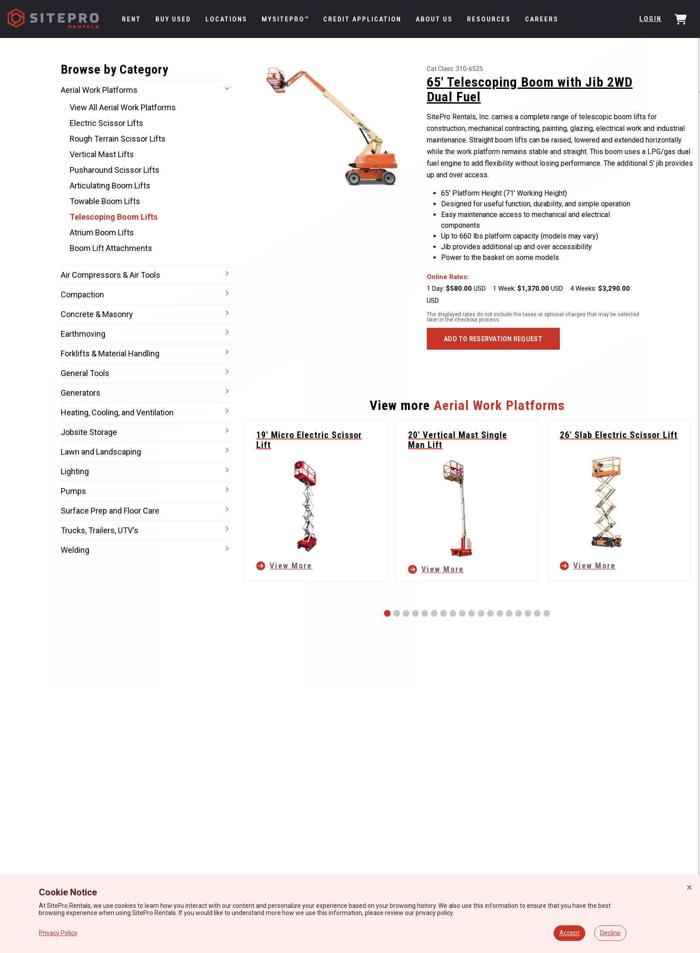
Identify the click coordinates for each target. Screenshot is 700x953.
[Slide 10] (471, 613)
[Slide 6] (434, 613)
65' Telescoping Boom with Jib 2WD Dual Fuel (530, 89)
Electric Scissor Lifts (106, 123)
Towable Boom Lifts (105, 201)
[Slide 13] (499, 613)
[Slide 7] (443, 613)
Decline (610, 932)
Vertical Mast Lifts (102, 154)
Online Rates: (448, 277)
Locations (226, 19)
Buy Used (173, 19)
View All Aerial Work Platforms (123, 107)
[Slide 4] (415, 613)
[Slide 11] (481, 613)
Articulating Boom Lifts (110, 185)
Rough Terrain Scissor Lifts (118, 138)
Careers (541, 19)
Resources (489, 19)
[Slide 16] (528, 613)
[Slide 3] (406, 613)
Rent (131, 19)
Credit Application (362, 19)
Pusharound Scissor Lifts (114, 170)
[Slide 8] (453, 613)
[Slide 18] (546, 613)
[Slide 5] (424, 613)
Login (650, 19)
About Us (434, 19)
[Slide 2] (396, 613)
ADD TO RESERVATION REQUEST (493, 339)
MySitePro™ (285, 19)
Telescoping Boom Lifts (114, 217)
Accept (569, 932)
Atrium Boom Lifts (102, 232)
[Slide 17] (537, 613)
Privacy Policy (58, 932)
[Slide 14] (509, 613)
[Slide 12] (490, 613)
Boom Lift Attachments (111, 248)
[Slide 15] (518, 613)
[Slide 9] (462, 613)
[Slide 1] (387, 613)
